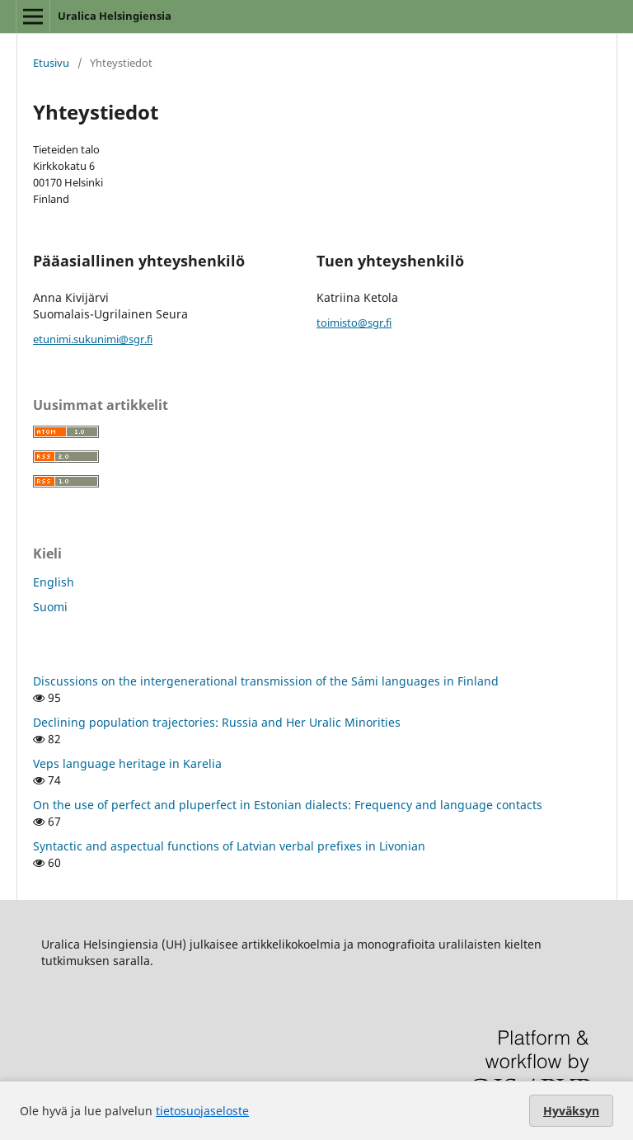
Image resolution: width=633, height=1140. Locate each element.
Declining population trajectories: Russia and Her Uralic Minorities (217, 722)
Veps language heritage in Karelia (127, 763)
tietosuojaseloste (202, 1111)
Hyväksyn (571, 1111)
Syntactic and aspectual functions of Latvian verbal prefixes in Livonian (229, 846)
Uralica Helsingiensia (114, 15)
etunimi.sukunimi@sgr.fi (92, 339)
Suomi (50, 607)
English (53, 582)
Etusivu (51, 62)
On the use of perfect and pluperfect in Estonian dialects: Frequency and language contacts (287, 805)
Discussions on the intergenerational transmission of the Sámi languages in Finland (266, 681)
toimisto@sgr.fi (354, 322)
